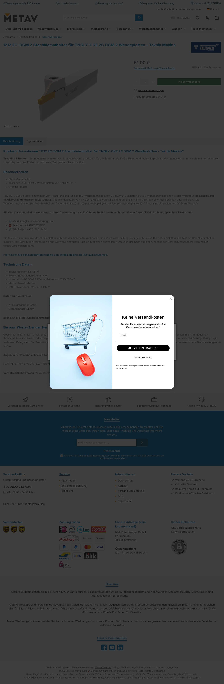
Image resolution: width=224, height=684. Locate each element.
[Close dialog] (171, 299)
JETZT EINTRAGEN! (143, 348)
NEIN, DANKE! (143, 358)
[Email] (143, 335)
